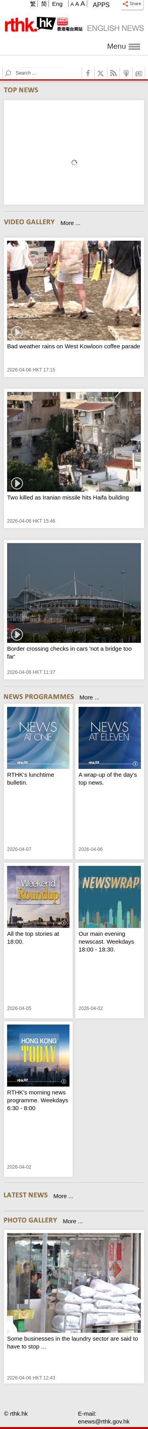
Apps (101, 5)
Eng (57, 3)
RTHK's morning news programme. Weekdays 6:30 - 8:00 (37, 1100)
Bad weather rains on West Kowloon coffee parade (73, 346)
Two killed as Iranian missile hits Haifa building (68, 497)
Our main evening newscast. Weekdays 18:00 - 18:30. (106, 941)
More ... (70, 223)
